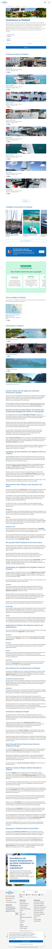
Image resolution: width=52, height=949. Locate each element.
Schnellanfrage (37, 921)
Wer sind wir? (23, 902)
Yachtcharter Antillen (38, 912)
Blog (21, 896)
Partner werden (23, 928)
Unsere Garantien (24, 905)
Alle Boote (26, 201)
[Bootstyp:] (26, 39)
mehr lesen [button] (18, 285)
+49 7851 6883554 (10, 896)
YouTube (28, 894)
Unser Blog (22, 920)
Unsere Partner (23, 907)
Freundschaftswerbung (25, 909)
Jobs (21, 912)
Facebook (22, 894)
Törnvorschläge (37, 919)
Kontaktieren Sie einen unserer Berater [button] (19, 881)
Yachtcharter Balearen (39, 905)
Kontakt (41, 251)
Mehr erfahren (12, 938)
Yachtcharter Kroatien (39, 903)
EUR (40, 892)
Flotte (35, 917)
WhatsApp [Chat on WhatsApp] (9, 900)
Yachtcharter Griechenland (40, 907)
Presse (21, 910)
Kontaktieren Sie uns (11, 902)
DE (28, 892)
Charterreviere (37, 915)
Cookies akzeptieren (26, 941)
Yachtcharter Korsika (38, 910)
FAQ (21, 919)
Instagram (34, 894)
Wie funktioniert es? (24, 903)
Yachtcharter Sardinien (39, 902)
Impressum (22, 914)
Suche (26, 47)
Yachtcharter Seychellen (39, 914)
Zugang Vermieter (24, 926)
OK (16, 913)
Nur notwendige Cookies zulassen (26, 944)
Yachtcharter (29, 917)
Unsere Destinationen (26, 240)
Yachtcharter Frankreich (39, 909)
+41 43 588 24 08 (10, 898)
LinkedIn (41, 894)
